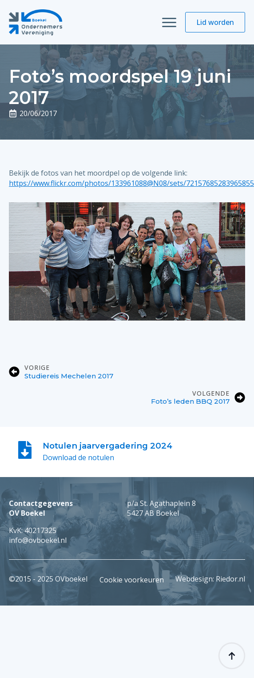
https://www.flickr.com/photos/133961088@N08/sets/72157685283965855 (131, 183)
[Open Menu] (169, 22)
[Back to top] (231, 655)
